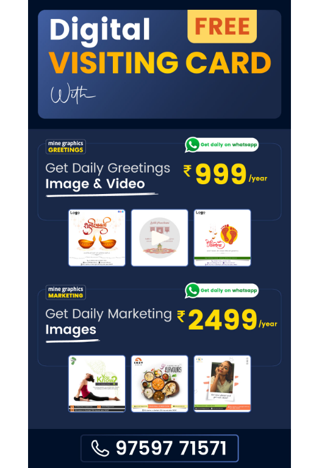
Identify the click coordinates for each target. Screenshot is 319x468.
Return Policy (255, 451)
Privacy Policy (126, 451)
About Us (62, 451)
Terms (191, 451)
